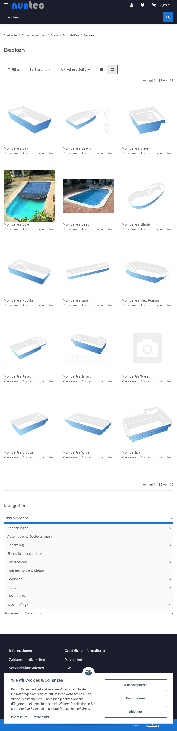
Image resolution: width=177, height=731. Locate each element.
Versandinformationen (26, 668)
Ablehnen (135, 711)
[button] (131, 5)
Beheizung (15, 545)
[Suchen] (83, 17)
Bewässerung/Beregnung (23, 613)
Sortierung (38, 69)
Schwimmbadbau (17, 518)
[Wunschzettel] (142, 5)
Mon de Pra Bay (16, 148)
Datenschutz (74, 659)
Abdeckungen (18, 528)
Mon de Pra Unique (19, 452)
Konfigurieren (135, 698)
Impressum (19, 717)
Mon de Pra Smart (77, 376)
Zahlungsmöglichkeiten (27, 659)
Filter (13, 69)
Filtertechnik (17, 562)
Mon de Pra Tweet (136, 376)
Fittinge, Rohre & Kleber (25, 570)
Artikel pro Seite (73, 69)
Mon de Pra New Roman (140, 300)
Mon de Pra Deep (76, 224)
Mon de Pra (18, 596)
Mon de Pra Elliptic (136, 224)
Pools (11, 587)
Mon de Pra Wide (76, 452)
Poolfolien (15, 579)
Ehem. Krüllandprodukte (26, 553)
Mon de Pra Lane (76, 300)
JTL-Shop (153, 725)
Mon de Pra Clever (136, 148)
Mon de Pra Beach (77, 148)
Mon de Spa (131, 452)
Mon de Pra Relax (17, 376)
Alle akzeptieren (135, 685)
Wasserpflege (17, 604)
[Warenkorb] (160, 5)
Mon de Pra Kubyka (19, 300)
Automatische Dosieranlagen (29, 536)
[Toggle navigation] (6, 3)
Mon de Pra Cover (17, 224)
